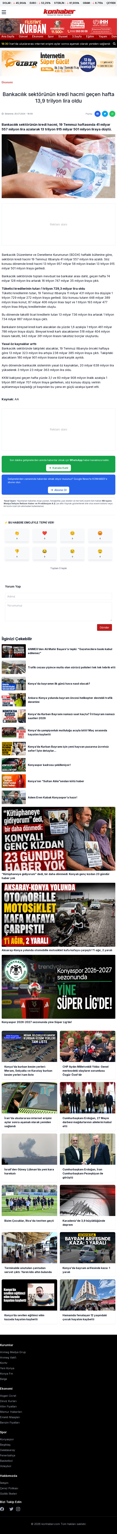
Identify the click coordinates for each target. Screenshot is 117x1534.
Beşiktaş (5, 1444)
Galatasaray (7, 1450)
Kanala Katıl (58, 468)
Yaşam (103, 36)
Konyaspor (7, 1439)
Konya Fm (6, 1373)
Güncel (23, 36)
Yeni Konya (7, 1368)
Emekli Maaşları (10, 1417)
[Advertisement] (58, 224)
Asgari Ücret (8, 1395)
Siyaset (63, 36)
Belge (3, 1379)
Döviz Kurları (8, 1401)
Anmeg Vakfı (8, 1357)
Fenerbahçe (7, 1455)
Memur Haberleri (11, 1411)
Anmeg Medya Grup (13, 1352)
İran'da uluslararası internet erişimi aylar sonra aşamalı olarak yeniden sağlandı (55, 43)
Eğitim (90, 36)
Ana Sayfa (7, 36)
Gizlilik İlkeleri (8, 1493)
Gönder (104, 627)
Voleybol (5, 1466)
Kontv (3, 1363)
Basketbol (6, 1460)
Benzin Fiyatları (10, 1422)
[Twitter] (11, 1509)
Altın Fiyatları (8, 1406)
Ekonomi (37, 36)
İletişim (4, 1483)
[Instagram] (18, 1509)
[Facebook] (2, 1509)
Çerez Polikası (9, 1488)
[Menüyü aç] (4, 12)
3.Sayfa (77, 36)
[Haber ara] (114, 43)
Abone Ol (59, 490)
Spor (51, 36)
